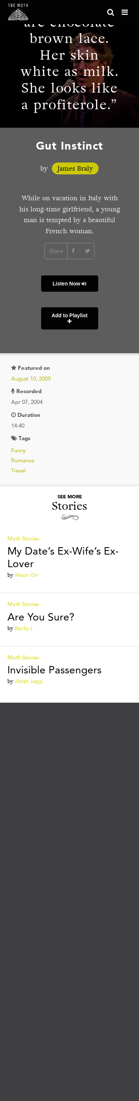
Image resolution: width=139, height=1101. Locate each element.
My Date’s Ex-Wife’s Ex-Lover (63, 557)
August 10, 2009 (31, 378)
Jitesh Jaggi (29, 681)
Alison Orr (27, 575)
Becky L (24, 628)
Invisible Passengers (54, 669)
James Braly (75, 168)
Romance (22, 460)
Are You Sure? (41, 616)
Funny (18, 450)
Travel (18, 470)
